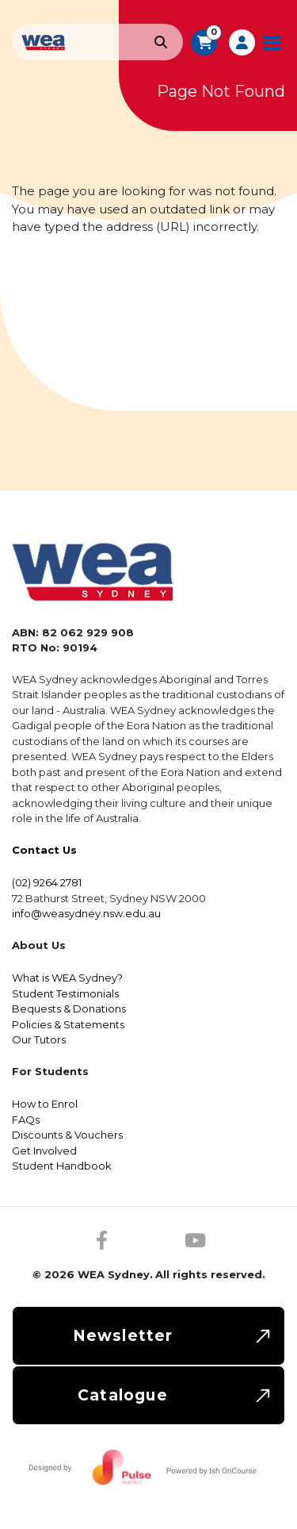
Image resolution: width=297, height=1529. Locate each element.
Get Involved (44, 1150)
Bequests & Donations (69, 1008)
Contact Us (44, 849)
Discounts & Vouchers (67, 1134)
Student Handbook (62, 1165)
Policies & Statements (68, 1024)
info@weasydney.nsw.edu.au (86, 913)
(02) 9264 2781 (47, 882)
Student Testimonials (65, 993)
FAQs (26, 1119)
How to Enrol (45, 1103)
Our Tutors (39, 1039)
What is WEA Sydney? (67, 977)
